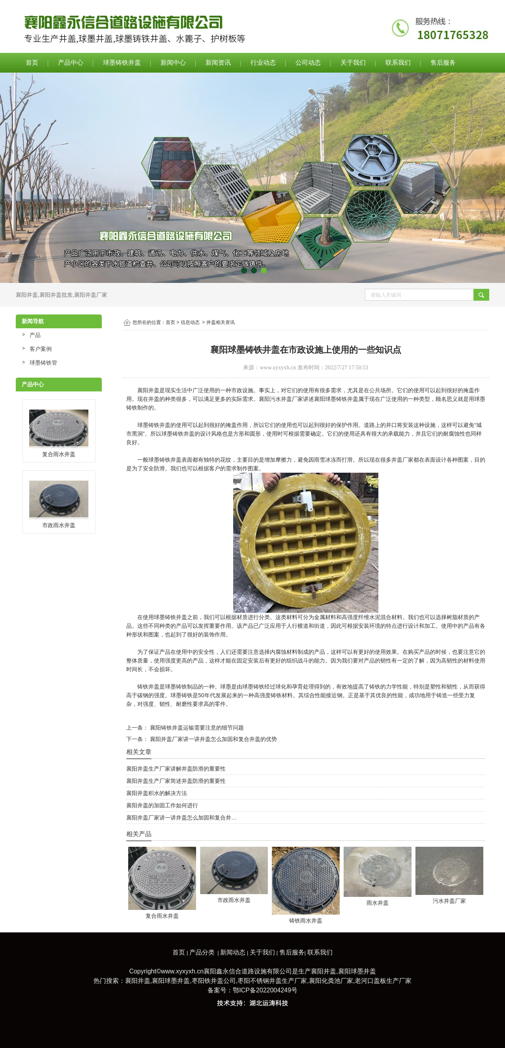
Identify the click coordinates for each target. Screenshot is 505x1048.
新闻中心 (173, 62)
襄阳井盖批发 (56, 295)
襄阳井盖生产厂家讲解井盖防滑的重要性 (176, 768)
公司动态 (308, 62)
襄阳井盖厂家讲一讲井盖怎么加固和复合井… (181, 817)
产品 (35, 335)
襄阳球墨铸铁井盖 (336, 399)
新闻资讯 (218, 62)
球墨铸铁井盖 (122, 62)
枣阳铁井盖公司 (214, 980)
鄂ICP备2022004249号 (265, 990)
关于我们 (353, 62)
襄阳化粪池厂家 (331, 980)
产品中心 (70, 62)
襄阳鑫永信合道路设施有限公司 (248, 971)
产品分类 (202, 952)
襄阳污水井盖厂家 (281, 399)
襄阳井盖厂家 (90, 295)
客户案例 (41, 349)
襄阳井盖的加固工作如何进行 (162, 805)
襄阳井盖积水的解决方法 (156, 793)
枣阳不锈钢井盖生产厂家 (272, 980)
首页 (32, 62)
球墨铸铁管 (43, 362)
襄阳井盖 (27, 295)
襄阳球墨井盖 (357, 971)
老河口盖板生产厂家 (383, 980)
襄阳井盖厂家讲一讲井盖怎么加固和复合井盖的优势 (212, 739)
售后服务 (443, 62)
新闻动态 (232, 952)
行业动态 (263, 62)
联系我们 (398, 62)
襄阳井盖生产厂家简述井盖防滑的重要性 (176, 781)
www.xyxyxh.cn (278, 368)
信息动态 (190, 322)
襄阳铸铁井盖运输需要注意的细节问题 (196, 727)
